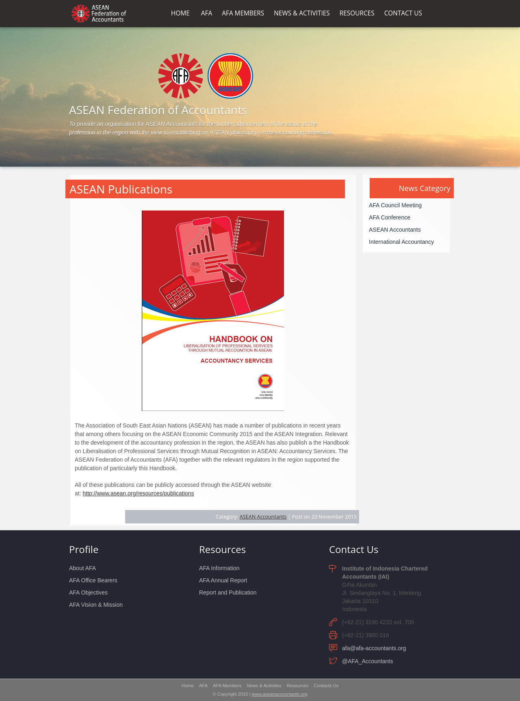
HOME (180, 13)
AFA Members (227, 685)
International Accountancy (401, 242)
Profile (83, 549)
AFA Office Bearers (93, 580)
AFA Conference (389, 217)
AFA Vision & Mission (96, 604)
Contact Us (353, 549)
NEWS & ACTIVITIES (301, 13)
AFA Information (219, 568)
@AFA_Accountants (367, 661)
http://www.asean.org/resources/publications (138, 493)
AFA (206, 13)
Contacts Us (326, 685)
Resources (222, 549)
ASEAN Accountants (263, 516)
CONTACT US (403, 13)
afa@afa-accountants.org (374, 648)
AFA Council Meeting (395, 205)
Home (188, 685)
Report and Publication (228, 592)
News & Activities (264, 685)
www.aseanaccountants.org (280, 694)
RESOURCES (357, 13)
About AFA (82, 568)
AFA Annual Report (223, 580)
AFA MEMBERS (243, 13)
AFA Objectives (88, 592)
